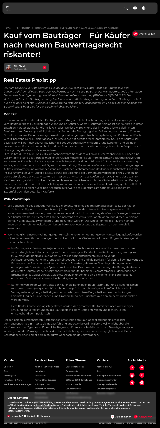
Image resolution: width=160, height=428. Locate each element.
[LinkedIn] (132, 367)
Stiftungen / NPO (43, 384)
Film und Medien (74, 384)
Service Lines (44, 360)
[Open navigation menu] (152, 8)
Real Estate (40, 375)
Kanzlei (9, 360)
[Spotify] (141, 382)
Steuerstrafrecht (74, 389)
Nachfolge (40, 371)
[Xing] (132, 382)
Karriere (102, 360)
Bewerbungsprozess (106, 389)
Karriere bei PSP (104, 367)
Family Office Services (45, 380)
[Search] (126, 8)
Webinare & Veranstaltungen (18, 384)
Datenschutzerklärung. (19, 411)
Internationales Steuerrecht (79, 375)
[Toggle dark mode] (144, 8)
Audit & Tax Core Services (47, 367)
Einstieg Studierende (107, 384)
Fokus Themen (77, 360)
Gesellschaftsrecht (75, 367)
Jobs (99, 371)
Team (6, 371)
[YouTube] (141, 367)
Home (7, 27)
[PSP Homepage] (9, 8)
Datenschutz (72, 371)
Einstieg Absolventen (107, 380)
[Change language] (135, 8)
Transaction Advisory (45, 389)
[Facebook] (141, 375)
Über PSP (8, 367)
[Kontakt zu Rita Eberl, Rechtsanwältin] (26, 67)
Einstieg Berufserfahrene (109, 375)
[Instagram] (132, 375)
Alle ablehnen (121, 417)
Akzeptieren (143, 417)
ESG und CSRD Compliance (79, 380)
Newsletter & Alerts (13, 380)
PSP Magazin (23, 27)
